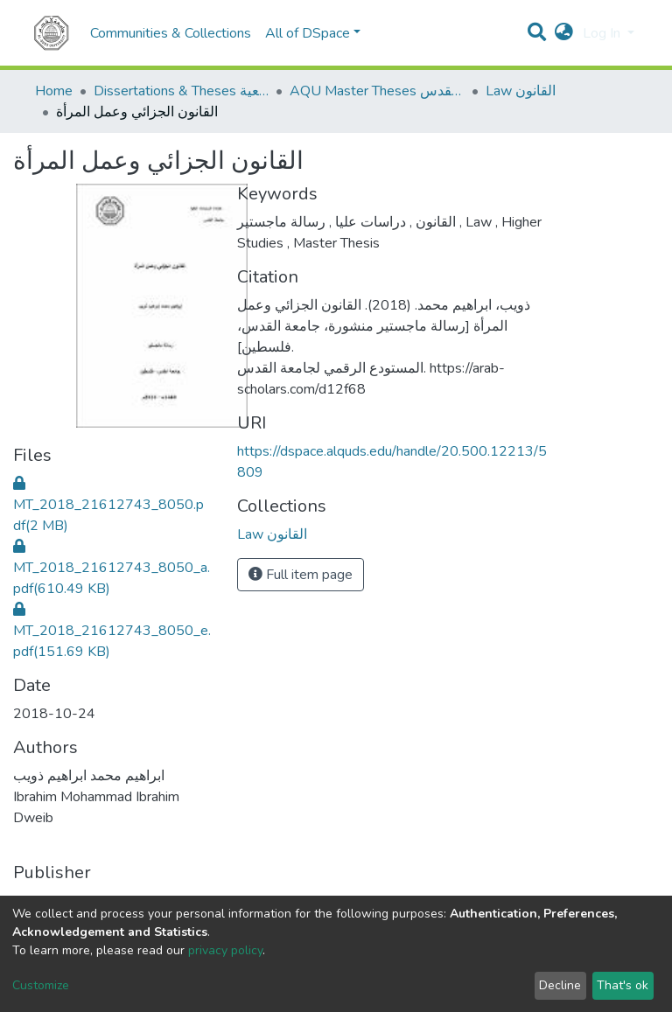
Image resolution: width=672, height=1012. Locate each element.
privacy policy (225, 950)
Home (54, 91)
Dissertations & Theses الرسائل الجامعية (181, 91)
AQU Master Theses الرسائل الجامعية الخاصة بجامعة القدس (377, 91)
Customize (40, 985)
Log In (603, 33)
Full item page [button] (300, 574)
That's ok (622, 985)
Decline (560, 985)
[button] (564, 33)
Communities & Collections (170, 33)
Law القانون (521, 91)
